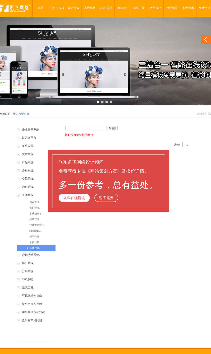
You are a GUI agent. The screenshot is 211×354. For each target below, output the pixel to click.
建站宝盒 (73, 7)
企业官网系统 (30, 129)
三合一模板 (57, 7)
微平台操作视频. (32, 304)
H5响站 (122, 7)
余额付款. (34, 242)
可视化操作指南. (32, 295)
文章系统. (28, 154)
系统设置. (28, 146)
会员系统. (28, 170)
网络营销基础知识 (33, 312)
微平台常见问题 (32, 320)
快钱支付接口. (37, 225)
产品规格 (155, 7)
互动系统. (28, 195)
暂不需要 (106, 198)
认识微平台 (29, 137)
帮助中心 (24, 113)
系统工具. (28, 287)
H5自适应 (106, 7)
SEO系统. (28, 279)
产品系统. (28, 162)
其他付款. (34, 248)
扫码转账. (34, 236)
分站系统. (28, 271)
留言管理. (34, 202)
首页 (41, 7)
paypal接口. (35, 230)
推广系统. (28, 263)
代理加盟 (172, 7)
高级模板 (90, 7)
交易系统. (28, 178)
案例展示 (188, 7)
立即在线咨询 (74, 198)
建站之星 (139, 7)
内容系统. (28, 186)
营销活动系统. (31, 254)
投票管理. (34, 219)
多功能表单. (35, 213)
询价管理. (34, 207)
